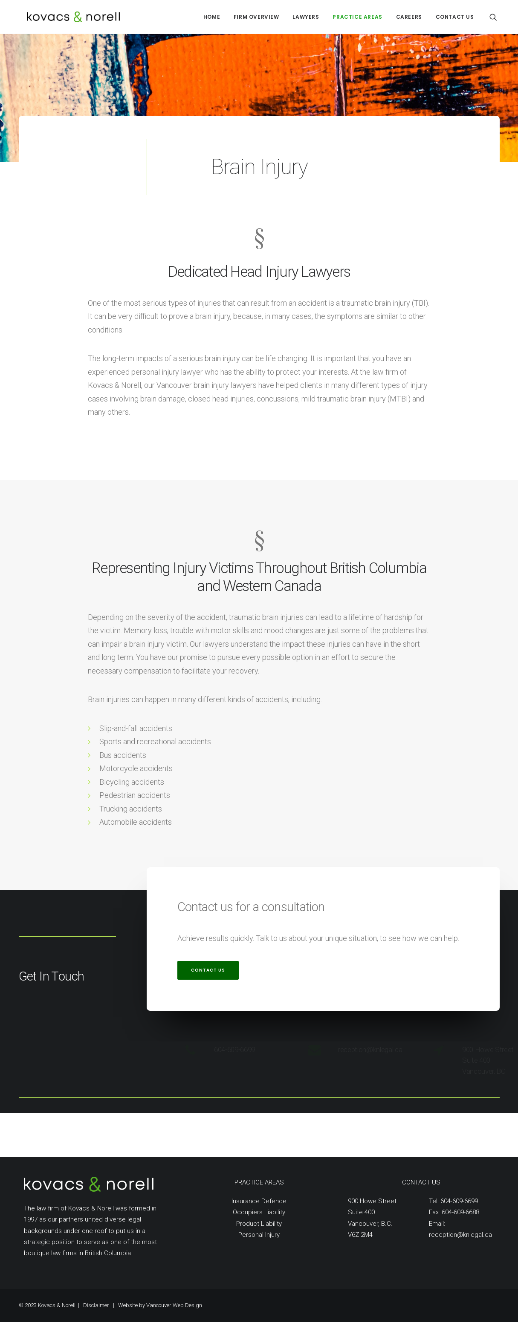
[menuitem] (211, 17)
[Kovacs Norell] (60, 16)
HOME (211, 16)
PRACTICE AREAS (357, 16)
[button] (497, 17)
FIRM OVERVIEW (256, 16)
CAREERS (409, 16)
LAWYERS (305, 16)
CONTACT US (455, 16)
